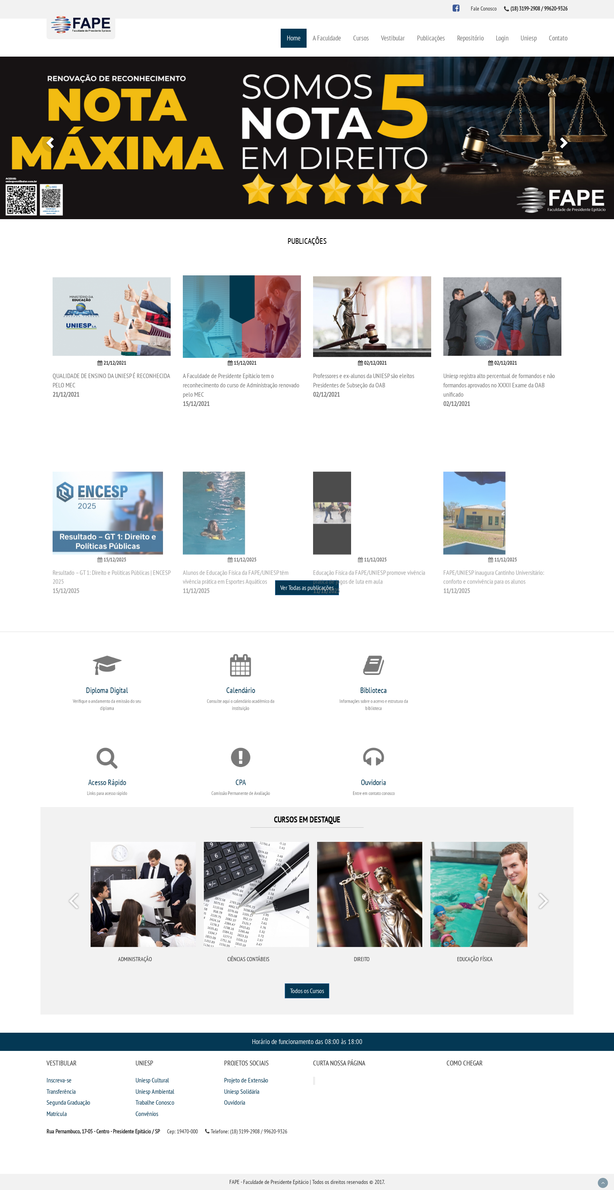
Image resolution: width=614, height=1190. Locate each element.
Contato (558, 37)
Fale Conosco (484, 8)
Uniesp (529, 37)
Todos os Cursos (307, 991)
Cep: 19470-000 (182, 1131)
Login (502, 37)
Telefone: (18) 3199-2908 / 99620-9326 (246, 1131)
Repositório (470, 37)
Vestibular (393, 37)
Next (543, 902)
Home (294, 37)
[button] (46, 138)
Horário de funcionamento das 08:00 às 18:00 (307, 1041)
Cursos (361, 37)
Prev (74, 902)
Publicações (431, 37)
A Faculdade (327, 37)
